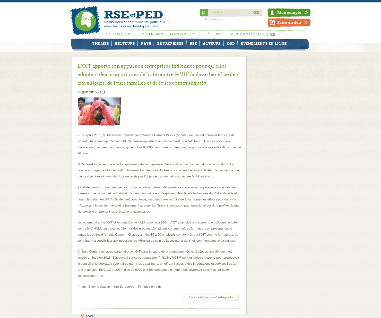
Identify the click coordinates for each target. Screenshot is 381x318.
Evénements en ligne (264, 43)
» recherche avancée (211, 19)
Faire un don (289, 22)
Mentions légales (247, 34)
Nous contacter (185, 34)
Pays (146, 43)
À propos (215, 34)
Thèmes (100, 43)
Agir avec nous (119, 34)
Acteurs (212, 43)
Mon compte (289, 12)
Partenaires (151, 34)
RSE (193, 43)
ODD (231, 43)
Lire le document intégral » (211, 297)
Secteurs (125, 43)
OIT (102, 92)
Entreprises (170, 43)
